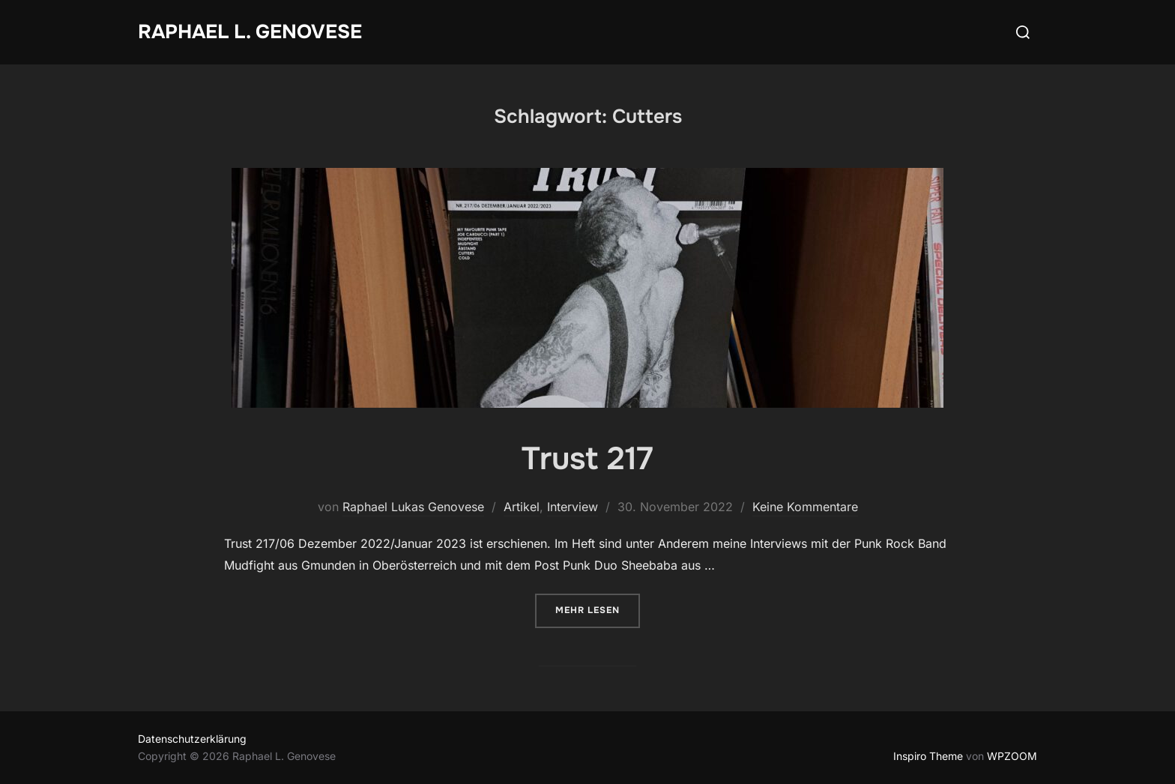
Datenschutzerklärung (192, 738)
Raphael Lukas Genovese (413, 506)
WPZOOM (1012, 756)
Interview (572, 506)
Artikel (522, 506)
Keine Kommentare (805, 506)
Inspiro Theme (928, 756)
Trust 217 (587, 458)
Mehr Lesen (597, 609)
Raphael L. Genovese (250, 31)
